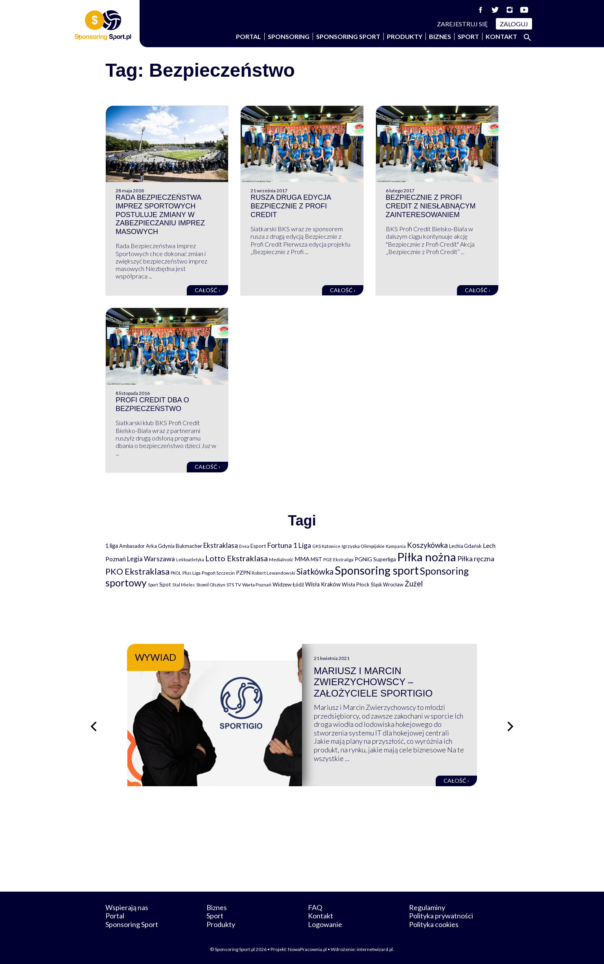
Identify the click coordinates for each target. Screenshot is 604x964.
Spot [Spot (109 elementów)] (165, 584)
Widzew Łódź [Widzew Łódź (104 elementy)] (288, 584)
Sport (468, 36)
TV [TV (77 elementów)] (238, 585)
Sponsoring (288, 36)
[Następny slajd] (510, 726)
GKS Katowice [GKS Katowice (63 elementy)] (326, 546)
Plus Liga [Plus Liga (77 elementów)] (191, 573)
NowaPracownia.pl (307, 949)
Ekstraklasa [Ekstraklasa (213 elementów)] (220, 545)
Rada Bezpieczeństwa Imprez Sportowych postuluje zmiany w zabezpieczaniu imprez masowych (160, 214)
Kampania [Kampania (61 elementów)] (396, 546)
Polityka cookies (434, 924)
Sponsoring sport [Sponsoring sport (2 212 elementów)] (377, 570)
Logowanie (325, 924)
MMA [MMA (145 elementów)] (302, 558)
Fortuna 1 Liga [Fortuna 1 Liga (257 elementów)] (289, 545)
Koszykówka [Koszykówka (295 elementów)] (427, 545)
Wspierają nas (126, 907)
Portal (248, 36)
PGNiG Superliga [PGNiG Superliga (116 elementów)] (375, 559)
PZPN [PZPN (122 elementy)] (243, 572)
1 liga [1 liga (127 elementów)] (111, 545)
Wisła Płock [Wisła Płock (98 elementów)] (356, 584)
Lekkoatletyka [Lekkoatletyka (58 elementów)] (190, 559)
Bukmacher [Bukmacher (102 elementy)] (189, 546)
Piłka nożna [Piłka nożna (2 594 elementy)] (426, 557)
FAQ (315, 907)
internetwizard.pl (375, 949)
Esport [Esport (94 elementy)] (258, 546)
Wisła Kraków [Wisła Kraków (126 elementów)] (323, 584)
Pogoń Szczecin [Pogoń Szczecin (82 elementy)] (218, 573)
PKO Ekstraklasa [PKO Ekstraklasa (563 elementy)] (137, 571)
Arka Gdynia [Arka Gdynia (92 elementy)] (160, 546)
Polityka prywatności (441, 915)
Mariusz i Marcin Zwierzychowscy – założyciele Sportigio (373, 682)
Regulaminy (427, 907)
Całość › (207, 290)
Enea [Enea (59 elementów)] (244, 546)
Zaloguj (514, 24)
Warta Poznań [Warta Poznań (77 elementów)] (256, 585)
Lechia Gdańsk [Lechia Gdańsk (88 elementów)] (465, 546)
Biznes (440, 36)
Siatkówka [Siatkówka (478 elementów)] (314, 571)
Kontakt (501, 36)
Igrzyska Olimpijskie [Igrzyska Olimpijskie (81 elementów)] (363, 546)
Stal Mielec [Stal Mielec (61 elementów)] (183, 584)
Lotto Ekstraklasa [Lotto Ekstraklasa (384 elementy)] (236, 558)
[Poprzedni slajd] (93, 726)
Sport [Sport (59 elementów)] (153, 584)
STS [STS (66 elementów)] (230, 584)
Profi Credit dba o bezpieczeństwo (152, 404)
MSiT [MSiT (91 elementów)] (316, 559)
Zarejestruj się (462, 24)
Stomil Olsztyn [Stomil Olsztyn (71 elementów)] (210, 584)
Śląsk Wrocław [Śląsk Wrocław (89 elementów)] (387, 584)
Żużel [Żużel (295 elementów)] (414, 583)
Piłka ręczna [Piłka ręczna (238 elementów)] (475, 559)
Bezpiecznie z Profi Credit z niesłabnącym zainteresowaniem (431, 206)
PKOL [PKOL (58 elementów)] (176, 572)
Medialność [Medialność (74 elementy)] (281, 559)
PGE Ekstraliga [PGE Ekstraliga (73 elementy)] (338, 559)
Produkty (404, 36)
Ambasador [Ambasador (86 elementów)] (132, 546)
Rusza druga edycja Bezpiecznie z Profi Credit (290, 206)
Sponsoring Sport (348, 36)
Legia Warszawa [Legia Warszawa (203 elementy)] (151, 559)
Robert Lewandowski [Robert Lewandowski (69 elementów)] (273, 572)
